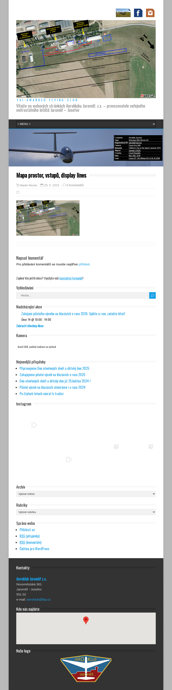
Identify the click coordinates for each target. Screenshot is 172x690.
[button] (86, 624)
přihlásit (84, 264)
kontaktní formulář (71, 278)
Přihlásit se (27, 529)
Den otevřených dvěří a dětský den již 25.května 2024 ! (55, 380)
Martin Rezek (28, 185)
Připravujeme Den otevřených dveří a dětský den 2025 (54, 368)
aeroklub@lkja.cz (39, 599)
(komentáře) (30, 542)
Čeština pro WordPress (34, 548)
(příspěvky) (29, 536)
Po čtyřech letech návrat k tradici (42, 393)
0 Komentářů (75, 185)
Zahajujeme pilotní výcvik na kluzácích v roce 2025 (52, 374)
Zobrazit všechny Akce (29, 325)
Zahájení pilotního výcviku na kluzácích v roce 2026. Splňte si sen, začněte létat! (73, 313)
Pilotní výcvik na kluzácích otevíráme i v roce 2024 (52, 387)
